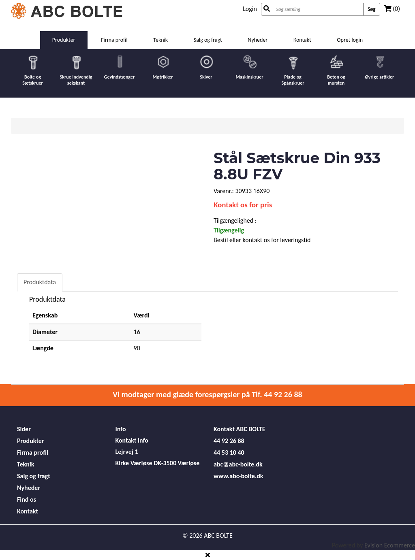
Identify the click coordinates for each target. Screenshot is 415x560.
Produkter (63, 39)
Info (121, 429)
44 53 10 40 (229, 452)
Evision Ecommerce (389, 545)
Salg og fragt (208, 39)
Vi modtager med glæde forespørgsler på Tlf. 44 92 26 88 (207, 394)
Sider (24, 429)
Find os (26, 499)
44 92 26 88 (229, 441)
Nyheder (257, 39)
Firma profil (114, 39)
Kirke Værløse (134, 463)
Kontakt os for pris (243, 204)
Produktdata (40, 282)
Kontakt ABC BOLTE (239, 429)
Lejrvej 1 (127, 452)
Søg (371, 9)
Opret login (350, 39)
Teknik (160, 39)
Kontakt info (132, 440)
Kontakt (302, 39)
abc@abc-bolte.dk (238, 464)
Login (250, 9)
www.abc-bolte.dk (238, 476)
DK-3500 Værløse (176, 463)
